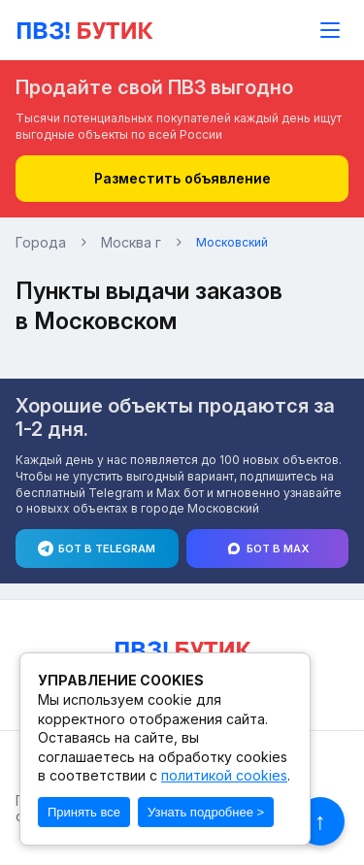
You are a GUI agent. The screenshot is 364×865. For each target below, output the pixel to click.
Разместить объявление (182, 178)
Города (41, 243)
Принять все (84, 812)
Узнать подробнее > (206, 812)
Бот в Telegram (96, 551)
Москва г (131, 243)
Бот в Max (267, 551)
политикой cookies (224, 775)
